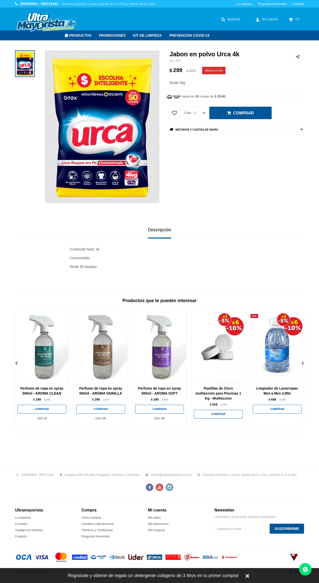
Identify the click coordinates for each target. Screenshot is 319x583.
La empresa (244, 4)
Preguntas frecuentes (272, 4)
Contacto (298, 4)
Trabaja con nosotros (29, 530)
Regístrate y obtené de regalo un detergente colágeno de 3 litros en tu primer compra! (153, 575)
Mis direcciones (158, 524)
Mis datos (154, 517)
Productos (80, 35)
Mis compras (156, 530)
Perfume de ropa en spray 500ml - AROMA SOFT (159, 390)
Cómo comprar (91, 517)
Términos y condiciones (97, 530)
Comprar (243, 113)
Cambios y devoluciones (97, 524)
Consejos (21, 524)
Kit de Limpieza (147, 35)
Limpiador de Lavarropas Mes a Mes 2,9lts (277, 390)
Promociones (112, 35)
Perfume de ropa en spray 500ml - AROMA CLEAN (41, 390)
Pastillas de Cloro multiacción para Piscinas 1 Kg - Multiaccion (218, 393)
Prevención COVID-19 (189, 35)
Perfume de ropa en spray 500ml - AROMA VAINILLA (100, 390)
